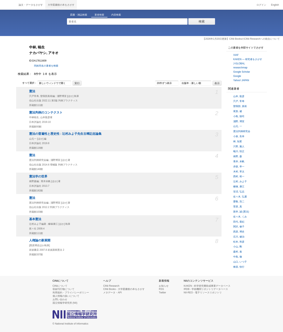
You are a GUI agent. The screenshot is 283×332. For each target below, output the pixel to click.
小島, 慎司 (238, 116)
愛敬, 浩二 (238, 201)
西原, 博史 (238, 231)
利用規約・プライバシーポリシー (71, 292)
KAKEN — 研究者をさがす (247, 59)
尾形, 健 (237, 111)
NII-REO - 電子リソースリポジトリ (203, 292)
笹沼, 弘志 (238, 191)
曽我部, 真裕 (240, 106)
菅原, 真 (237, 206)
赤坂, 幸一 (238, 166)
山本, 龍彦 (238, 96)
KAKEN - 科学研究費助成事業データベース (207, 285)
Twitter (162, 292)
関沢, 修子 (238, 226)
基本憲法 (35, 219)
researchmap (240, 67)
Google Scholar (241, 71)
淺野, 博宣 (238, 121)
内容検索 (116, 14)
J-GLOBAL (239, 63)
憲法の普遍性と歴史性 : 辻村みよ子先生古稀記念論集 (65, 133)
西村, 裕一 (238, 176)
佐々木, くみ (240, 216)
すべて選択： (27, 83)
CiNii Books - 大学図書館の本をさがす (124, 289)
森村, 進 (237, 251)
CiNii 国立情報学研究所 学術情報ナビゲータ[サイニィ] (8, 5)
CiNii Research (111, 285)
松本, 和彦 (238, 241)
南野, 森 (237, 156)
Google (237, 76)
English (275, 4)
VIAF (236, 55)
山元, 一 (237, 126)
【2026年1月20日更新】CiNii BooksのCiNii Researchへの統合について (241, 38)
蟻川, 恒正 (238, 151)
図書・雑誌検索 (78, 14)
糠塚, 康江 (238, 186)
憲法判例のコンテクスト (46, 112)
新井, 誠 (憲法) (241, 211)
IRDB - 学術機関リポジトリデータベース (206, 289)
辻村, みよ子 (240, 181)
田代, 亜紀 (238, 221)
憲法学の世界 (38, 176)
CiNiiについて (60, 285)
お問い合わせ (60, 299)
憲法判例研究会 (241, 131)
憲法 (32, 91)
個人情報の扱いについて (66, 296)
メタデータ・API (112, 292)
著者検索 (99, 14)
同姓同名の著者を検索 (46, 65)
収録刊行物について (63, 289)
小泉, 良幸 (238, 136)
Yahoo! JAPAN (241, 80)
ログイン (261, 4)
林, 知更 (237, 141)
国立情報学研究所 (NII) (65, 302)
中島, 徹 (237, 256)
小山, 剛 (237, 246)
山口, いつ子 (240, 261)
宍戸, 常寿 (238, 101)
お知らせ (164, 285)
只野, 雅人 (238, 146)
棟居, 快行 (238, 266)
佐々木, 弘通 (240, 196)
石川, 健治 (238, 236)
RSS (161, 289)
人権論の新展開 (39, 240)
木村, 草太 (238, 171)
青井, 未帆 (238, 161)
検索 (202, 21)
